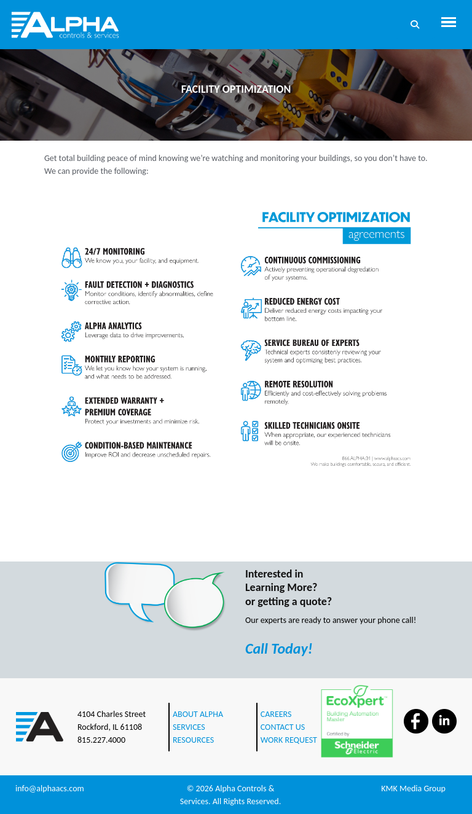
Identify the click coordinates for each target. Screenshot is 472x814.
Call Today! (279, 648)
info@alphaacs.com (49, 788)
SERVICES (189, 727)
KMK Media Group (413, 788)
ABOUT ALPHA (198, 714)
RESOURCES (193, 740)
